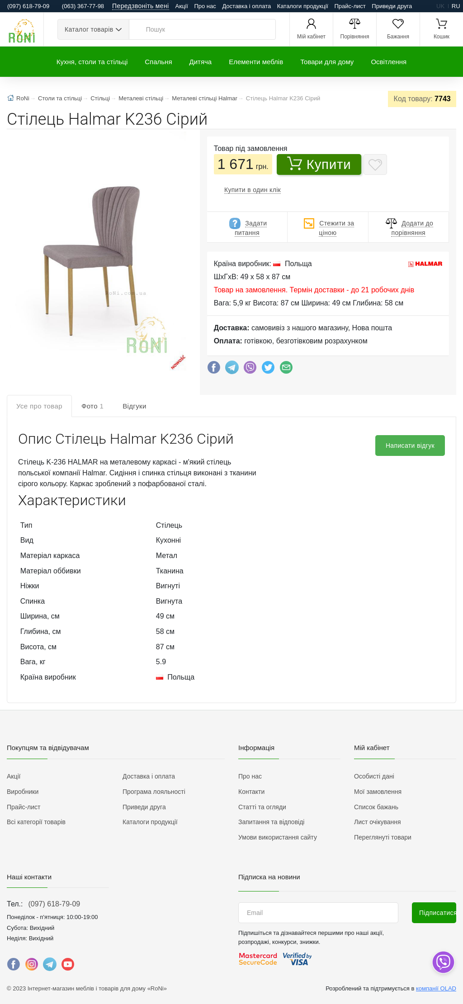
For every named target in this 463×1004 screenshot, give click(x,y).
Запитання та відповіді (271, 822)
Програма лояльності (154, 791)
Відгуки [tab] (134, 406)
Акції (181, 6)
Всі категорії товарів (36, 822)
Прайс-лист (350, 6)
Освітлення (388, 62)
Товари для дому (327, 62)
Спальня (158, 62)
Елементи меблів (256, 62)
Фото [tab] (92, 406)
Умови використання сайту (277, 837)
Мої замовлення (378, 791)
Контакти (251, 791)
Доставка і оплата (246, 6)
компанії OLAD (436, 988)
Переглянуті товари (382, 837)
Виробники (22, 791)
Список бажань (376, 807)
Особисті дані (374, 776)
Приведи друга (392, 6)
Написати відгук (410, 445)
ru (456, 6)
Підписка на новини (269, 877)
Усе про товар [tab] (39, 406)
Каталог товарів (89, 29)
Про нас (205, 6)
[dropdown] (443, 962)
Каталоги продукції (302, 6)
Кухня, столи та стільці (92, 62)
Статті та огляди (262, 807)
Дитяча (200, 62)
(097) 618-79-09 (54, 904)
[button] (95, 251)
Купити (319, 164)
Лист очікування (377, 822)
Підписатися (437, 912)
